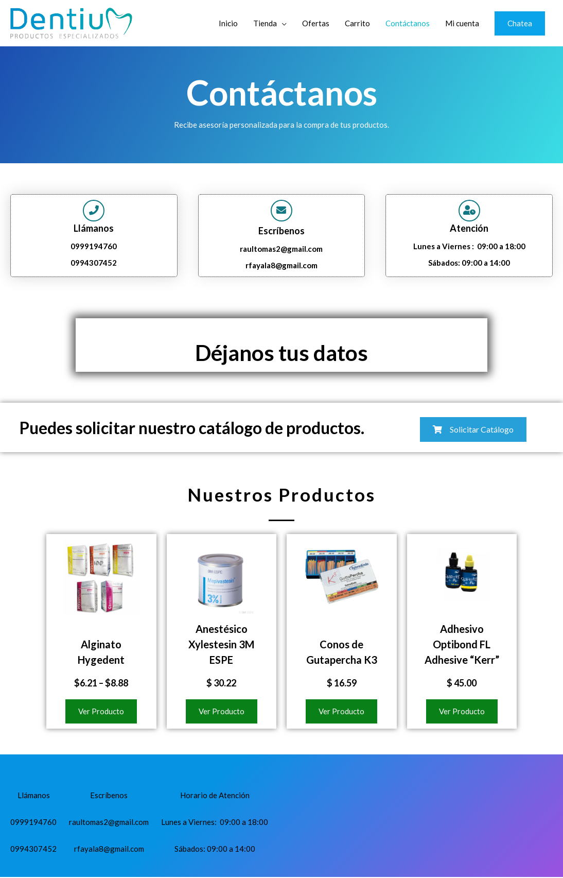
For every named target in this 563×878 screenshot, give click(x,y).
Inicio (228, 23)
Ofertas (315, 23)
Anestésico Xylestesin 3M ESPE (221, 645)
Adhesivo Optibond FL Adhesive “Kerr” (462, 645)
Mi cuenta (462, 23)
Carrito (357, 23)
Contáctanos (407, 23)
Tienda (265, 23)
